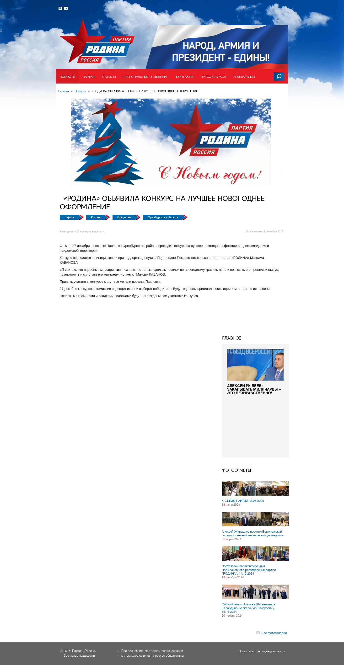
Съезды (109, 77)
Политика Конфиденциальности (262, 651)
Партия (89, 77)
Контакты (184, 77)
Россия (96, 217)
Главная (63, 91)
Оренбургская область (163, 217)
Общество (124, 217)
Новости (67, 77)
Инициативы (244, 77)
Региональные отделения (146, 77)
